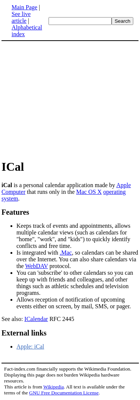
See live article (21, 17)
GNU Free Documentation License (64, 393)
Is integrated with (38, 252)
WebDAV (36, 266)
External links (24, 333)
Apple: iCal (30, 346)
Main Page (24, 7)
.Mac (66, 252)
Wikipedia (53, 387)
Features (15, 212)
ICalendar (36, 319)
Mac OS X (89, 192)
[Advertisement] (70, 100)
